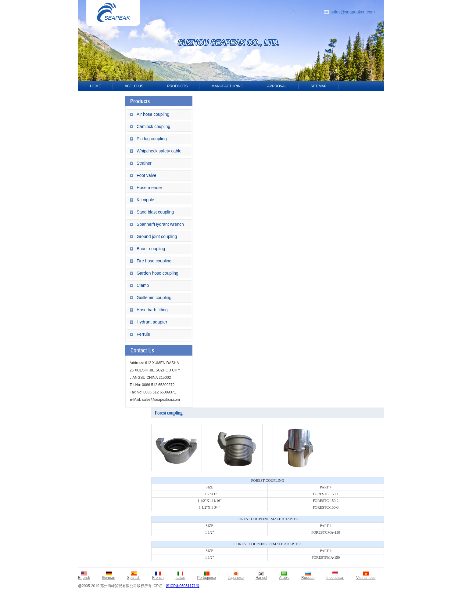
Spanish (133, 578)
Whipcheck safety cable (159, 150)
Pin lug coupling (152, 138)
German (108, 578)
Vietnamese (365, 578)
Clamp (143, 285)
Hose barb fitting (152, 309)
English (84, 578)
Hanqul (261, 578)
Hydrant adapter (152, 322)
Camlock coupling (153, 126)
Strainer (144, 163)
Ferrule (143, 334)
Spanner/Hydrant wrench (160, 224)
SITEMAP (318, 86)
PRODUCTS (177, 86)
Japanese (236, 578)
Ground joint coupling (157, 236)
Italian (180, 578)
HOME (95, 86)
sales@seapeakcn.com (353, 11)
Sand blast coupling (155, 212)
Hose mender (149, 187)
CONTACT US (101, 96)
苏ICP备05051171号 (182, 586)
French (157, 578)
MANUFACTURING (227, 86)
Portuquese (206, 578)
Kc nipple (145, 199)
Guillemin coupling (154, 297)
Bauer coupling (151, 248)
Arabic (284, 578)
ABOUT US (134, 86)
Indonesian (335, 578)
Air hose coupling (153, 114)
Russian (307, 578)
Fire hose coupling (154, 260)
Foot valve (146, 175)
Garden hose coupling (157, 273)
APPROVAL (277, 86)
